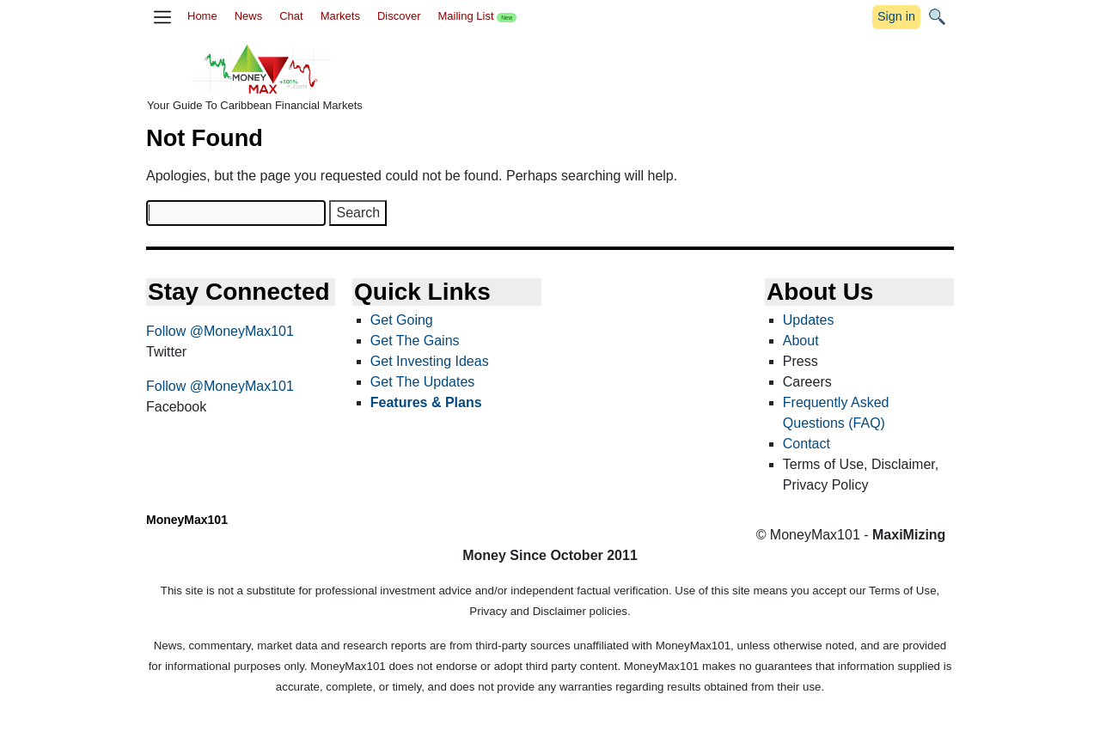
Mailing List (476, 15)
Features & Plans (426, 402)
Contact (806, 443)
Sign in (896, 16)
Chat (290, 15)
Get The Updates (422, 382)
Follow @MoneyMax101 (220, 331)
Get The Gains (415, 340)
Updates (808, 320)
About (801, 340)
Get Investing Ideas (429, 361)
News (249, 15)
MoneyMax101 (187, 520)
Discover (399, 15)
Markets (340, 15)
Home (202, 15)
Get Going (401, 320)
